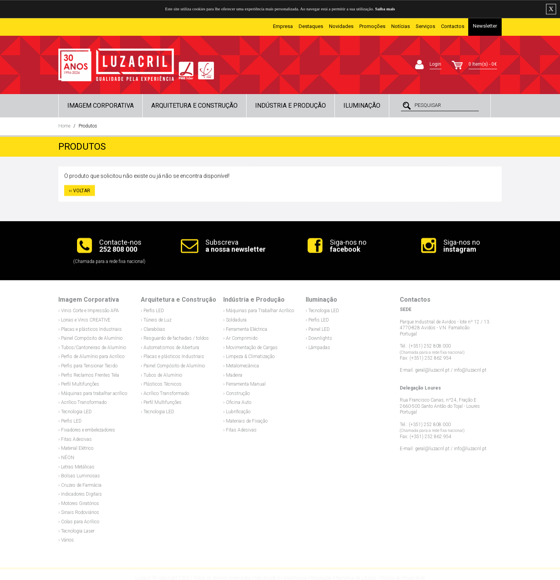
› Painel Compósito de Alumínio (90, 340)
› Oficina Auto (237, 404)
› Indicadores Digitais (80, 496)
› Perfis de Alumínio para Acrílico (91, 359)
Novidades (341, 26)
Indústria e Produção (290, 105)
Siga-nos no (348, 246)
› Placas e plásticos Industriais (90, 331)
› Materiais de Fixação (245, 423)
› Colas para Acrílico (78, 523)
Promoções (372, 26)
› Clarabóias (153, 331)
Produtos (88, 126)
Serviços (425, 26)
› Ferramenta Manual (244, 386)
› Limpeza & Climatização (249, 359)
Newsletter (485, 26)
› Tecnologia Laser (76, 533)
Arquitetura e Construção (194, 105)
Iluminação (361, 105)
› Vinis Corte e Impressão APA (88, 313)
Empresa (283, 26)
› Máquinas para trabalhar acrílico (92, 395)
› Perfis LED (70, 423)
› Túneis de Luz (156, 322)
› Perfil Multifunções (78, 386)
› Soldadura (235, 322)
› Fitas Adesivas (75, 441)
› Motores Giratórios (78, 505)
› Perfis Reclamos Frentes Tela (88, 377)
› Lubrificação (236, 413)
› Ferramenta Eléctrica (245, 331)
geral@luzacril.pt (432, 372)
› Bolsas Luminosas (79, 477)
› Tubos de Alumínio (161, 377)
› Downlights (319, 340)
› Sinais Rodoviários (78, 514)
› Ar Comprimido (240, 340)
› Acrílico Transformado (82, 404)
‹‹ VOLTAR (79, 191)
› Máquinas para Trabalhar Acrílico (258, 313)
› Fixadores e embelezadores (86, 432)
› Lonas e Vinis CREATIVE (84, 322)
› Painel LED (318, 331)
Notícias (400, 26)
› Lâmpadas (318, 349)
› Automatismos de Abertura (170, 349)
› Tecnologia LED (75, 413)
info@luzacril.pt (470, 372)
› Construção (236, 395)
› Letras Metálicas (76, 469)
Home (64, 126)
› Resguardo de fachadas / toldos (175, 340)
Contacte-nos (120, 246)
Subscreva (235, 246)
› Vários (66, 542)
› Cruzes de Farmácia (80, 487)
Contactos (452, 26)
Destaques (311, 26)
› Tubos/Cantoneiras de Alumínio (92, 349)
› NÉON (66, 459)
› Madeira (232, 377)
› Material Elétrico (75, 450)
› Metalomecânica (241, 367)
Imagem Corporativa (100, 105)
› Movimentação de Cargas (250, 349)
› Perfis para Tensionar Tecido (87, 367)
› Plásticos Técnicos (161, 386)
